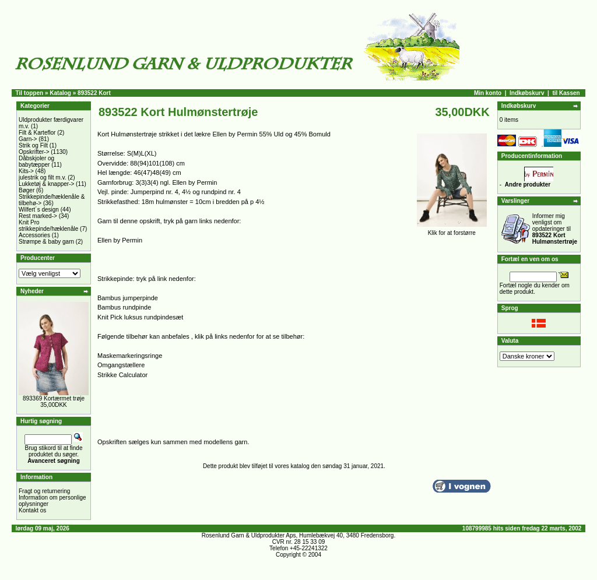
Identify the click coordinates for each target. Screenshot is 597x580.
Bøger (26, 190)
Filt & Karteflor (37, 132)
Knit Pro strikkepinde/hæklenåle (48, 225)
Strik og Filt (33, 145)
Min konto (487, 93)
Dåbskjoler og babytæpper (36, 161)
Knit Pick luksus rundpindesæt (140, 317)
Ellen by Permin (119, 240)
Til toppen (30, 93)
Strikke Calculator (122, 374)
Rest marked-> (38, 216)
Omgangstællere (121, 364)
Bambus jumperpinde (127, 297)
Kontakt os (32, 510)
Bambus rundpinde (124, 307)
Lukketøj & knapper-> (46, 184)
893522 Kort (94, 93)
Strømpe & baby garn (46, 241)
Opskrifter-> (34, 152)
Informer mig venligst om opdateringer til (554, 229)
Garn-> (28, 139)
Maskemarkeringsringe (129, 355)
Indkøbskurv (527, 93)
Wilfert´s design (39, 209)
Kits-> (26, 171)
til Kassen (566, 93)
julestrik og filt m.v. (42, 177)
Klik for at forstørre (452, 230)
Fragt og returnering (44, 491)
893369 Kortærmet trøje (54, 398)
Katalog (60, 93)
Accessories (34, 235)
